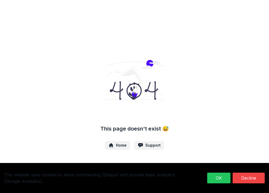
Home (117, 145)
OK (219, 178)
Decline (248, 178)
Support (149, 145)
